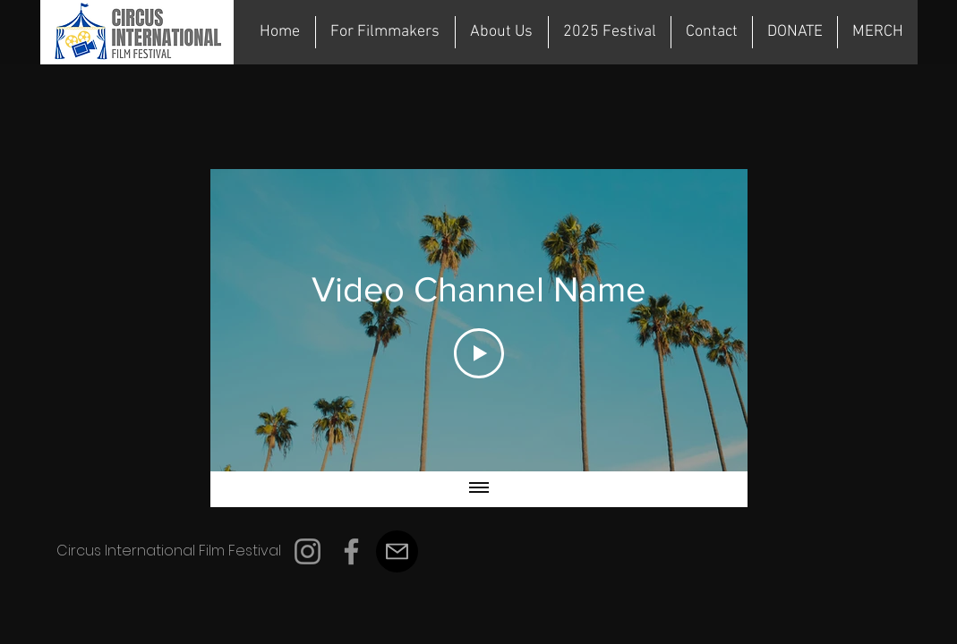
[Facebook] (351, 551)
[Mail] (397, 551)
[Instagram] (307, 551)
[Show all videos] (479, 489)
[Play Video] (479, 353)
